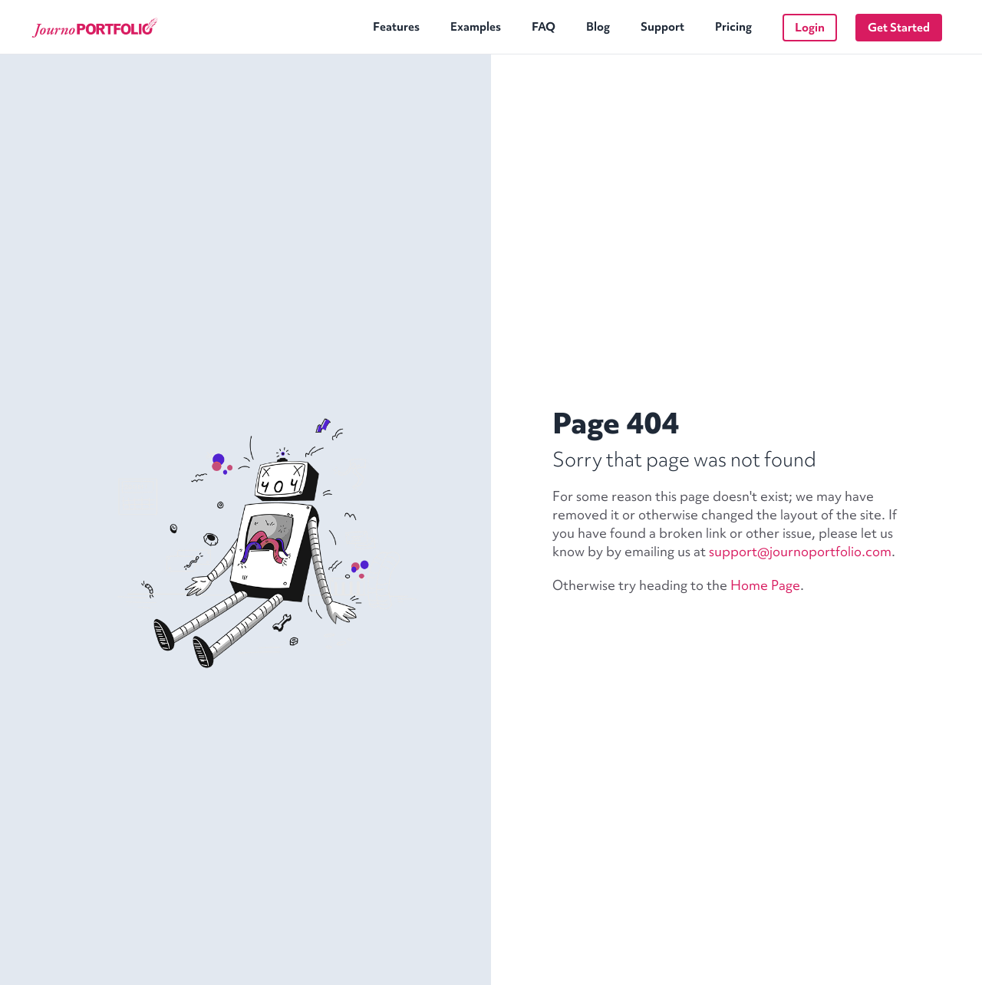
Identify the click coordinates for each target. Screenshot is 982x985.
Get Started (899, 27)
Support (662, 27)
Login (810, 27)
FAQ (543, 27)
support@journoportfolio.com (800, 551)
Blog (598, 27)
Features (396, 27)
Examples (475, 27)
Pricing (733, 27)
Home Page (765, 585)
